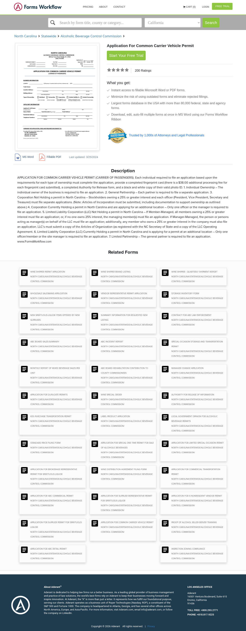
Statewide (48, 36)
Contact (119, 6)
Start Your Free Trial (126, 55)
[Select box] (95, 22)
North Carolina (25, 36)
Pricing (88, 6)
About (103, 6)
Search (211, 23)
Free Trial (222, 6)
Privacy (151, 626)
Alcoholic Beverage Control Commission (91, 36)
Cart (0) (189, 7)
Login (205, 7)
